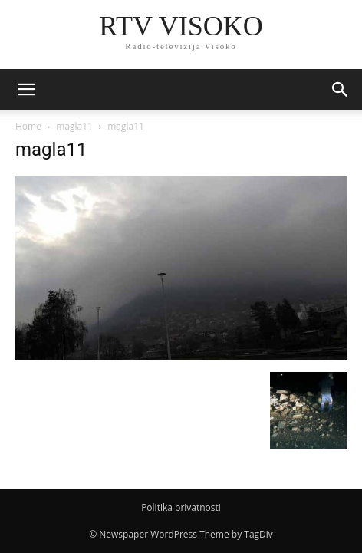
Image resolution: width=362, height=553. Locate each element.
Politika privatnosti (181, 507)
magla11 (74, 126)
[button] (340, 89)
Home (28, 126)
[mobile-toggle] (26, 89)
